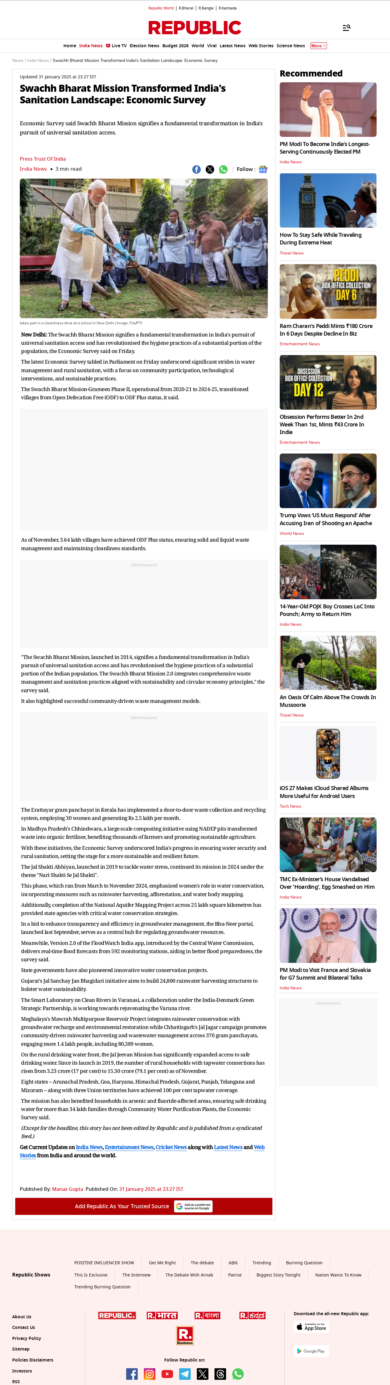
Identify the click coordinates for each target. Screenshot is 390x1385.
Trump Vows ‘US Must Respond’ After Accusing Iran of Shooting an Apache (326, 519)
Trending (262, 1263)
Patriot (235, 1275)
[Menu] (344, 27)
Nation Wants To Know (338, 1275)
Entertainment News (300, 344)
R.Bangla (206, 8)
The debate (202, 1263)
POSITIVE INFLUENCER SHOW (104, 1263)
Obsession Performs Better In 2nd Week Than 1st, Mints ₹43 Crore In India (322, 424)
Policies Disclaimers (32, 1360)
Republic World (161, 8)
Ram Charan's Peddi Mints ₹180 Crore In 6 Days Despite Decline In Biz (326, 330)
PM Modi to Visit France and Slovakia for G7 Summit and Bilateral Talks (325, 974)
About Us (21, 1317)
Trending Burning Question (102, 1287)
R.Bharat (186, 8)
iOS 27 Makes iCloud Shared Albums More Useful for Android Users (324, 792)
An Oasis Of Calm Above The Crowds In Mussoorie (328, 701)
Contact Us (23, 1327)
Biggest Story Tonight (278, 1275)
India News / (39, 61)
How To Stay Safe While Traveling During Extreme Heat (320, 239)
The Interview (136, 1275)
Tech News (290, 806)
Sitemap (21, 1349)
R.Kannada (228, 8)
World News (292, 534)
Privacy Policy (26, 1338)
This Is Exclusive (91, 1275)
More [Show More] (318, 46)
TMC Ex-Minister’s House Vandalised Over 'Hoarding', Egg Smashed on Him (327, 883)
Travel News (292, 253)
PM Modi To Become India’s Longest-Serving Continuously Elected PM (325, 148)
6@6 (233, 1263)
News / (19, 61)
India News (33, 169)
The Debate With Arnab (189, 1275)
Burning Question (304, 1263)
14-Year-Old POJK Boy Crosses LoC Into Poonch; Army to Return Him (327, 610)
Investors (22, 1371)
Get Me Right (162, 1263)
